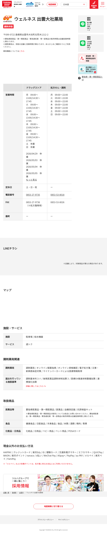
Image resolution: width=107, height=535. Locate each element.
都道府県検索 (94, 4)
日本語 (74, 4)
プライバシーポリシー (45, 519)
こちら (21, 51)
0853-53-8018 (57, 194)
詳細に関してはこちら (36, 386)
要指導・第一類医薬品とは (90, 78)
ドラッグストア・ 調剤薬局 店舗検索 (12, 4)
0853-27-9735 (33, 194)
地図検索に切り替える (53, 506)
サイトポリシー (64, 519)
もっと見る (31, 179)
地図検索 (52, 4)
